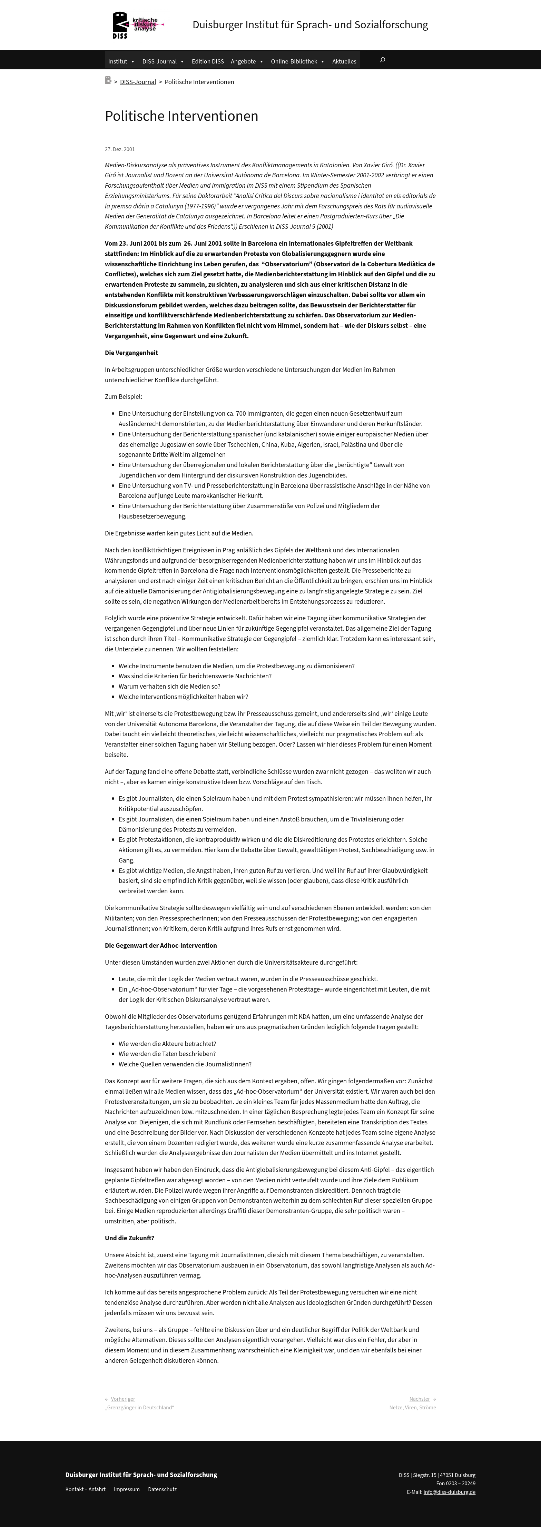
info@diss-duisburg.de (450, 1492)
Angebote (247, 60)
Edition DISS (208, 61)
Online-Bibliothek (298, 60)
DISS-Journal (163, 60)
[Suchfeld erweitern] (382, 59)
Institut (122, 60)
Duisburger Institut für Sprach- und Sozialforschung (310, 25)
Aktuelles (344, 61)
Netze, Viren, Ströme (412, 1407)
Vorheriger (123, 1399)
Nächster (420, 1399)
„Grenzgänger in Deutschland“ (140, 1407)
